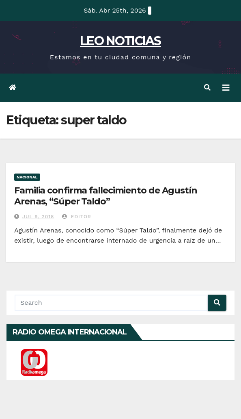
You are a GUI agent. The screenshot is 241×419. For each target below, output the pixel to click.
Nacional (27, 177)
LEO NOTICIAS (120, 40)
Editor (76, 216)
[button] (207, 87)
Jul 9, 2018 (38, 216)
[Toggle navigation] (226, 88)
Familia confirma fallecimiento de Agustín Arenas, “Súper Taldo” (105, 195)
